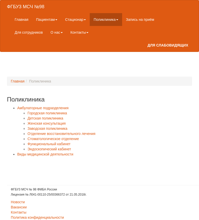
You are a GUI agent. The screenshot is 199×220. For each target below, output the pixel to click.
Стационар (75, 19)
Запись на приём (140, 19)
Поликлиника (106, 19)
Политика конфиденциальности (37, 217)
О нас (57, 32)
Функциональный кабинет (49, 144)
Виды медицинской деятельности (45, 154)
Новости (18, 202)
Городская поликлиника (47, 113)
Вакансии (19, 207)
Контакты (79, 32)
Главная (21, 19)
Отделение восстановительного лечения (61, 134)
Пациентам (46, 19)
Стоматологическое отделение (53, 139)
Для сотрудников (29, 32)
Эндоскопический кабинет (49, 149)
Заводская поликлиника (47, 128)
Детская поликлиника (45, 118)
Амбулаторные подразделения (43, 108)
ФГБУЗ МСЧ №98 (25, 6)
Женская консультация (47, 123)
